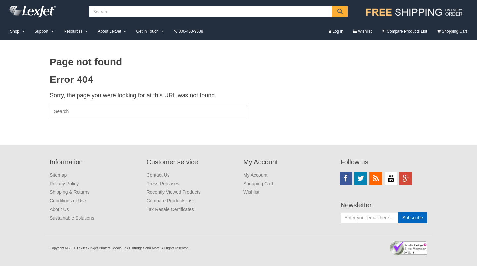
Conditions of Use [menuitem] (68, 200)
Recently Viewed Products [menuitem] (173, 192)
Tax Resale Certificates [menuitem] (170, 209)
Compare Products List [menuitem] (407, 31)
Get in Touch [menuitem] (147, 31)
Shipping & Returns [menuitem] (70, 192)
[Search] (149, 111)
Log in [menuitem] (337, 31)
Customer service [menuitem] (172, 162)
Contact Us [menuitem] (157, 175)
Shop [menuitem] (14, 31)
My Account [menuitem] (260, 162)
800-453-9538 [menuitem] (191, 31)
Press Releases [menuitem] (162, 183)
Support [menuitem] (41, 31)
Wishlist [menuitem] (365, 31)
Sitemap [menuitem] (58, 175)
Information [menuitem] (66, 162)
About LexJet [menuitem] (109, 31)
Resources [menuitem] (73, 31)
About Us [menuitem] (59, 209)
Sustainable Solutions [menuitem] (72, 218)
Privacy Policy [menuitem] (64, 183)
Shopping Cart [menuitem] (454, 31)
